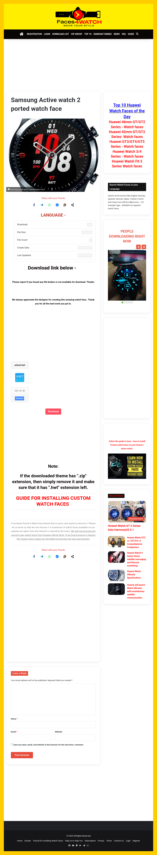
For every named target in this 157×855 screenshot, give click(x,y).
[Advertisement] (78, 65)
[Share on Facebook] (34, 205)
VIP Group (76, 34)
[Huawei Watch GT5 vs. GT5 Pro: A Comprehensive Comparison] (116, 542)
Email (14, 732)
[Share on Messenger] (57, 205)
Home (19, 841)
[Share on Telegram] (42, 205)
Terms (109, 841)
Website (58, 732)
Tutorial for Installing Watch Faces (48, 841)
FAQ (124, 34)
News (117, 34)
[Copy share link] (65, 205)
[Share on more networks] (72, 205)
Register (136, 841)
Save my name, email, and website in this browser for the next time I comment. (48, 745)
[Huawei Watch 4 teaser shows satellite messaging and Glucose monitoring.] (116, 557)
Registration (34, 34)
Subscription (90, 841)
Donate (27, 841)
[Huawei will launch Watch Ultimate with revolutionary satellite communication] (116, 589)
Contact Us (119, 841)
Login (47, 34)
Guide (131, 34)
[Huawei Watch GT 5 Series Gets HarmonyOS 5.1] (127, 511)
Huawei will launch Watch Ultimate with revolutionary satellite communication (136, 591)
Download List (60, 34)
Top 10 (88, 34)
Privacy (101, 841)
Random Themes (103, 34)
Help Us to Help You (74, 841)
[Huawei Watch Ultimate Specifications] (116, 575)
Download (19, 398)
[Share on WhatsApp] (49, 205)
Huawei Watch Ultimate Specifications (134, 574)
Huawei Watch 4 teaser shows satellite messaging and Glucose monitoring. (136, 559)
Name (14, 719)
